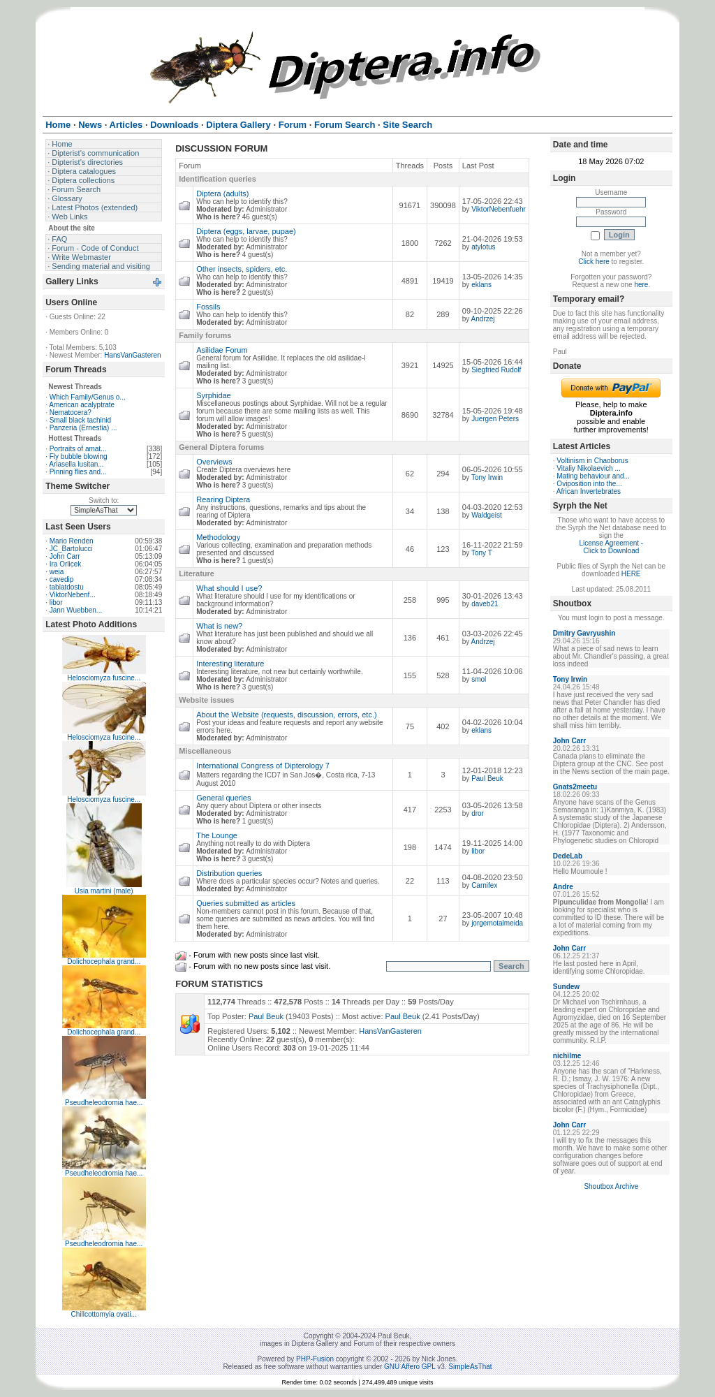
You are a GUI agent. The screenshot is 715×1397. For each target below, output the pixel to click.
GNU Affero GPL (409, 1366)
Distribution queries (229, 873)
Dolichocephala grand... (103, 961)
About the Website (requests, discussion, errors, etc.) (286, 714)
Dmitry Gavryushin (584, 633)
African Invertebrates (588, 491)
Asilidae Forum (221, 350)
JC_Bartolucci (71, 549)
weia (57, 572)
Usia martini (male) (104, 891)
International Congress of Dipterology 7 (263, 765)
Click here (593, 261)
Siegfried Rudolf (496, 370)
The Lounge (216, 835)
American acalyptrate (82, 405)
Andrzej (483, 319)
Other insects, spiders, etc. (241, 269)
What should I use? (229, 588)
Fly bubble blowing (79, 456)
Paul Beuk (487, 778)
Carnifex (484, 885)
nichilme (567, 1056)
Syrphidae (213, 395)
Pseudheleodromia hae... (103, 1102)
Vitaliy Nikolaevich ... (588, 468)
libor (56, 602)
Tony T (481, 553)
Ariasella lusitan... (76, 464)
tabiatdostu (67, 587)
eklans (481, 284)
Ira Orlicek (66, 564)
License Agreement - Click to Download (611, 547)
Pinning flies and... (78, 472)
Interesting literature (230, 663)
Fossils (208, 306)
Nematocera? (70, 412)
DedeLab (567, 856)
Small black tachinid (80, 420)
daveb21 (484, 604)
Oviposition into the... (588, 484)
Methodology (218, 537)
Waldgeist (486, 515)
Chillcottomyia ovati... (103, 1314)
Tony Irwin (487, 477)
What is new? (219, 626)
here (641, 284)
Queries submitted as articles (245, 903)
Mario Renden (72, 541)
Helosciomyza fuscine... (103, 678)
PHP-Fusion (315, 1359)
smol (478, 679)
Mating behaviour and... (593, 476)
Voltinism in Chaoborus (592, 461)
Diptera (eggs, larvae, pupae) (245, 231)
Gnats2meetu (575, 787)
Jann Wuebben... (76, 610)
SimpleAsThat (470, 1366)
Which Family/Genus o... (88, 397)
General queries (223, 797)
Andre (563, 887)
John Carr (65, 556)
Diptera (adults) (222, 193)
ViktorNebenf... (73, 595)
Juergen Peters (495, 419)
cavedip (61, 579)
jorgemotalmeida (497, 923)
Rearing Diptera (223, 499)
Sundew (566, 986)
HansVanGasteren (132, 355)
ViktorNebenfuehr (498, 209)
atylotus (483, 247)
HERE (631, 574)
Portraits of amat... (78, 449)
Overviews (214, 462)
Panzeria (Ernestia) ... (83, 428)
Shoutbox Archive (611, 1186)
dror (477, 813)
